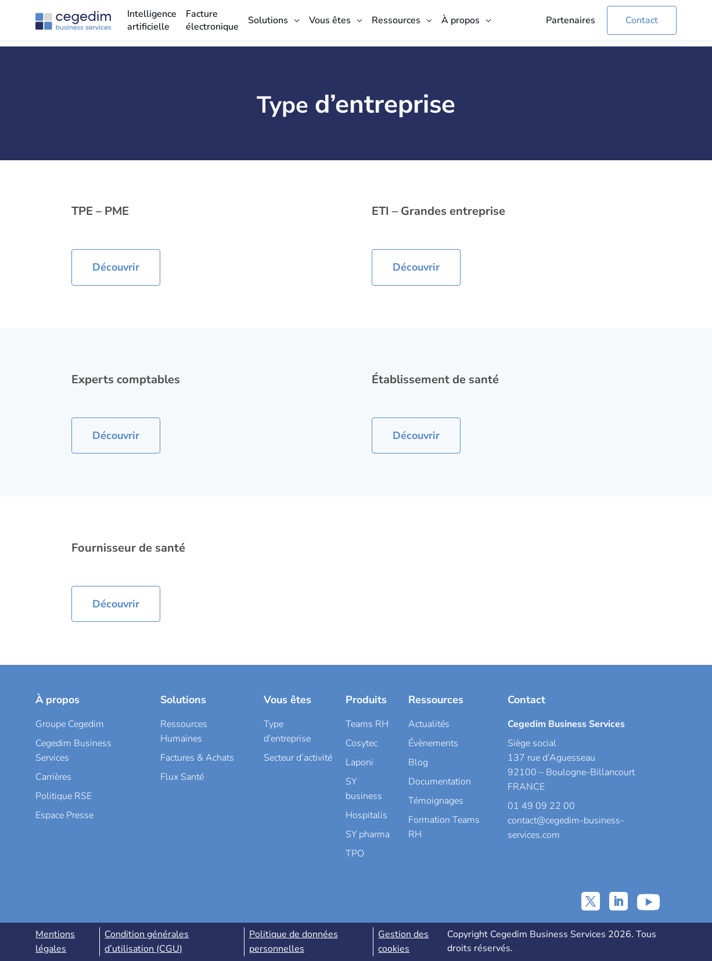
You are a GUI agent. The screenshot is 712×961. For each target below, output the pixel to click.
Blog (418, 762)
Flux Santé (182, 777)
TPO (355, 853)
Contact (641, 20)
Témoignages (435, 800)
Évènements (433, 743)
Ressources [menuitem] (396, 20)
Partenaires (570, 20)
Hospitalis (366, 815)
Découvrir (115, 267)
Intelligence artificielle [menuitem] (152, 20)
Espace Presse (64, 815)
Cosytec (361, 743)
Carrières (53, 777)
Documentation (439, 781)
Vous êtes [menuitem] (330, 20)
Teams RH (367, 724)
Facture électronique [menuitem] (212, 20)
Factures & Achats (197, 757)
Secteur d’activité (298, 757)
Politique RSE (63, 796)
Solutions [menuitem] (268, 20)
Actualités (429, 724)
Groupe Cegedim (69, 724)
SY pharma (368, 834)
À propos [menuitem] (460, 20)
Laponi (359, 762)
